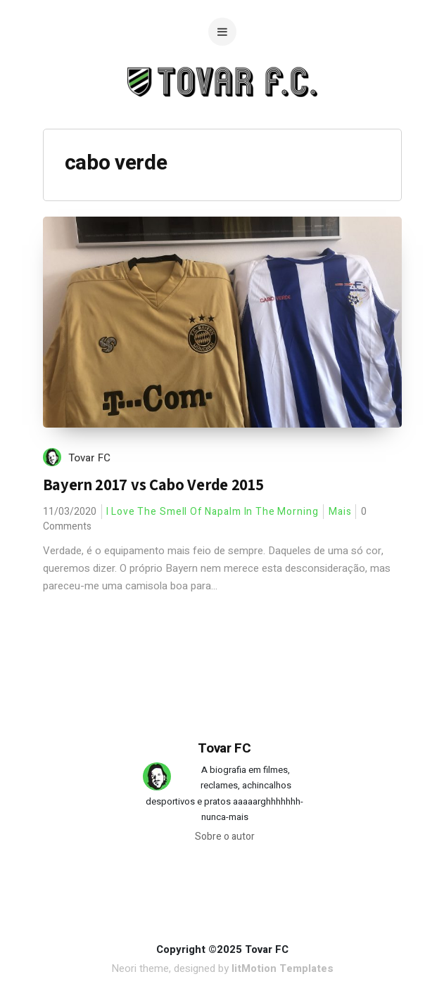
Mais (340, 511)
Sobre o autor (225, 836)
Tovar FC (89, 458)
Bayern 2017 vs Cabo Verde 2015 (153, 484)
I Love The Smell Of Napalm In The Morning (212, 511)
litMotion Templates (282, 968)
